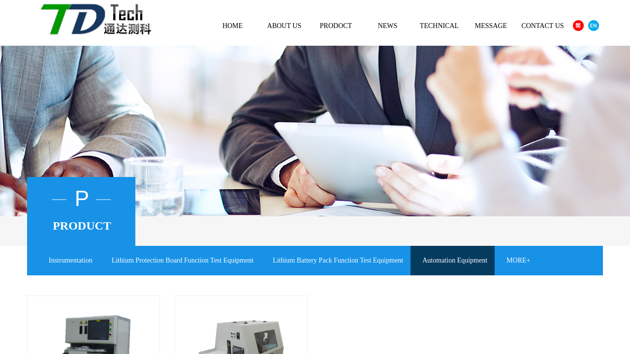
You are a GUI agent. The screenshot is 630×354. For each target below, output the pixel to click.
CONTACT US (542, 26)
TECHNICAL (439, 26)
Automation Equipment (454, 260)
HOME (232, 26)
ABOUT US (284, 26)
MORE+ (518, 260)
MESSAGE (491, 26)
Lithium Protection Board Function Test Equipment (182, 260)
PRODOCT (336, 26)
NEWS (388, 26)
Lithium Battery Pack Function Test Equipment (338, 260)
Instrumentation (71, 260)
